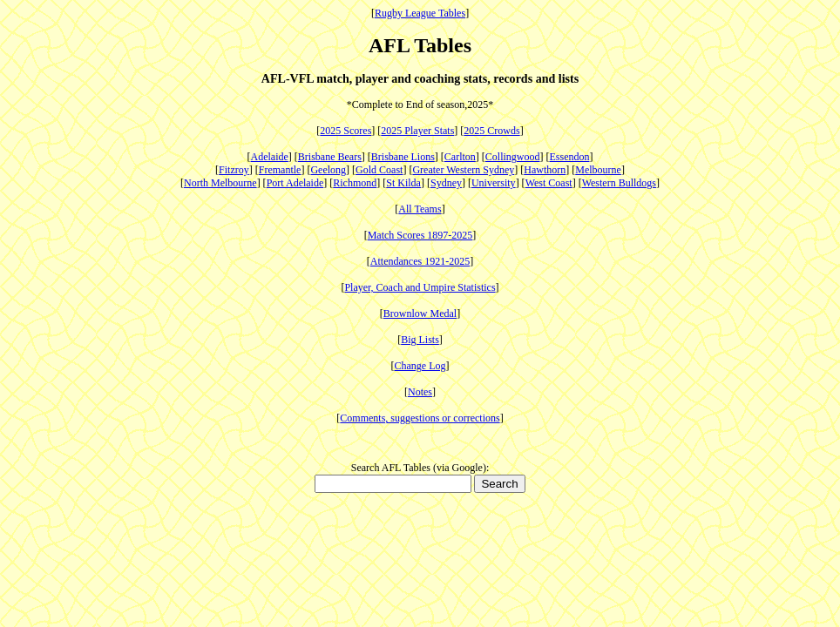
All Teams (419, 209)
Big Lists (420, 340)
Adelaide (269, 157)
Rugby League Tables (420, 13)
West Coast (548, 183)
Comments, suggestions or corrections (419, 418)
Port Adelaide (295, 183)
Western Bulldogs (619, 183)
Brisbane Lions (403, 157)
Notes (420, 392)
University (493, 183)
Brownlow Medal (420, 313)
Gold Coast (379, 170)
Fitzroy (234, 170)
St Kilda (403, 183)
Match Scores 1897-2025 (420, 235)
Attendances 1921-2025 (420, 261)
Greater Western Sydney (463, 170)
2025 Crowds (491, 131)
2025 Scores (345, 131)
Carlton (460, 157)
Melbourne (598, 170)
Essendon (569, 157)
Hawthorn (545, 170)
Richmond (354, 183)
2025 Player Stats (417, 131)
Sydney (446, 183)
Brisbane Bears (330, 157)
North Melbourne (220, 183)
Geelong (328, 170)
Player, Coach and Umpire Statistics (419, 287)
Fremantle (280, 170)
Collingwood (512, 157)
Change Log (420, 366)
